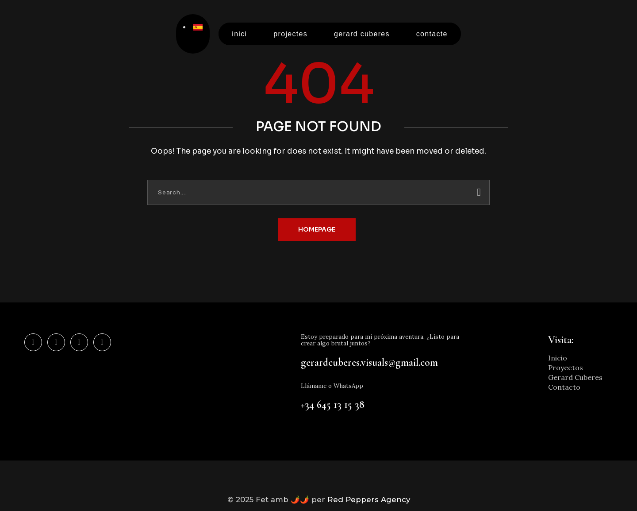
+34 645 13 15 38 (333, 405)
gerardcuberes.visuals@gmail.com (369, 362)
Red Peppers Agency (372, 501)
